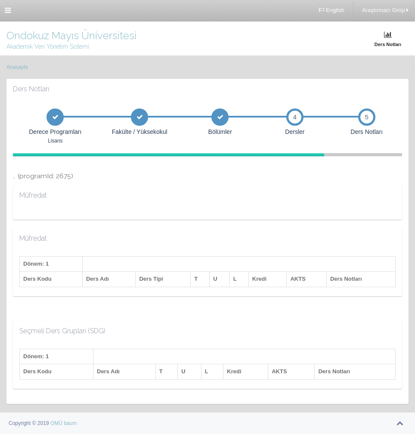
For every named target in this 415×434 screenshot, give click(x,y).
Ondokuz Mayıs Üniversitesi (71, 35)
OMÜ (57, 423)
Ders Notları (388, 39)
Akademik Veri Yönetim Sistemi (47, 46)
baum (70, 423)
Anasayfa (17, 67)
